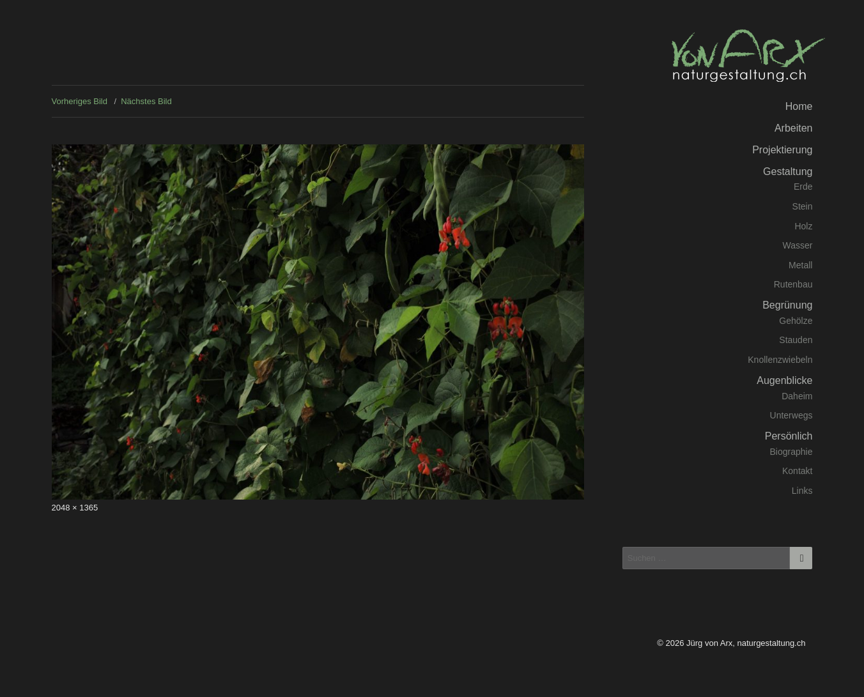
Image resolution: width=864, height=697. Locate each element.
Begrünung (787, 305)
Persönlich (789, 436)
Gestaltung (787, 171)
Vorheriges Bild (79, 101)
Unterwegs (791, 415)
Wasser (798, 245)
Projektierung (782, 149)
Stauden (795, 340)
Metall (800, 265)
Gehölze (795, 321)
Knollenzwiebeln (780, 360)
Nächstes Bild (146, 101)
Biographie (791, 452)
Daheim (797, 396)
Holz (803, 226)
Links (802, 491)
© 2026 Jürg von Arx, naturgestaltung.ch (731, 643)
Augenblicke (784, 380)
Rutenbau (793, 284)
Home (799, 106)
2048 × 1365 (75, 507)
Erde (803, 186)
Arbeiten (794, 128)
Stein (802, 206)
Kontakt (797, 471)
